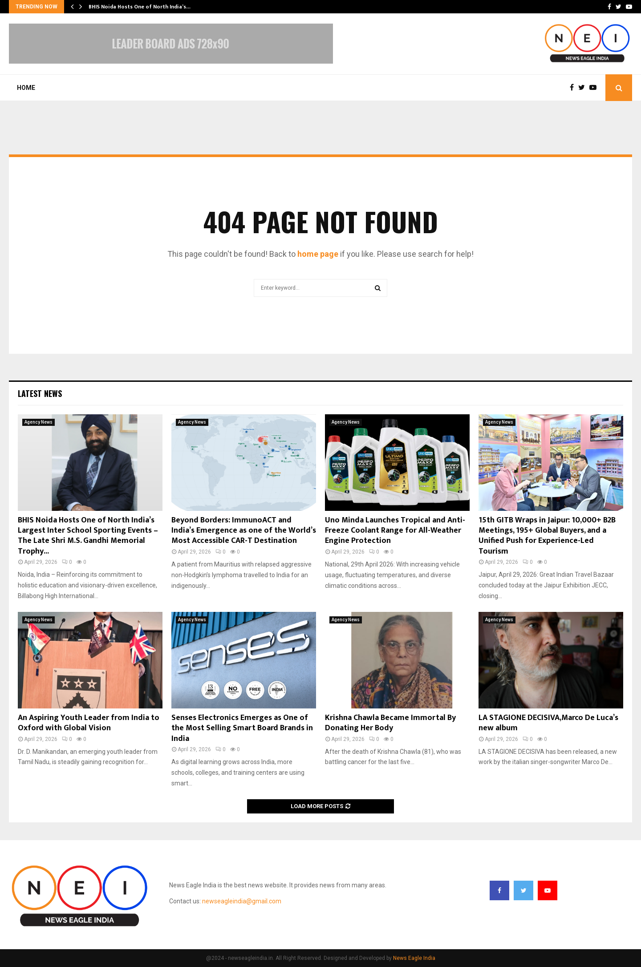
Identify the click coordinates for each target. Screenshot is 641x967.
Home (26, 87)
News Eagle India (414, 958)
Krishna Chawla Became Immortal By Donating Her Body (390, 723)
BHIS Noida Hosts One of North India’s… (140, 6)
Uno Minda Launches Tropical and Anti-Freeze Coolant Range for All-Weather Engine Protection (395, 531)
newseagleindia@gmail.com (241, 901)
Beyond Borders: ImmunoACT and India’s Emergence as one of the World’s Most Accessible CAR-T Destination (243, 531)
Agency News (38, 422)
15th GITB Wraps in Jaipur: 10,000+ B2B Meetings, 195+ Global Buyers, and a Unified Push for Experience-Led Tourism (547, 536)
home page (317, 254)
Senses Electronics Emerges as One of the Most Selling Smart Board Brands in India (242, 728)
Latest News (40, 393)
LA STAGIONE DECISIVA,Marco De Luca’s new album (548, 723)
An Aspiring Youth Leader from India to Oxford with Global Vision (88, 723)
